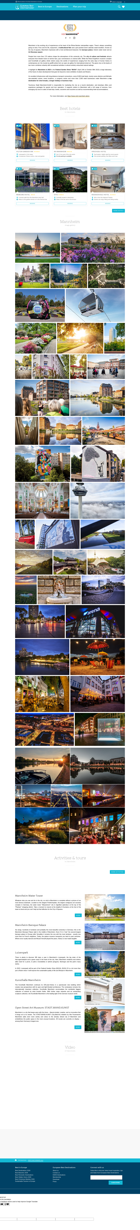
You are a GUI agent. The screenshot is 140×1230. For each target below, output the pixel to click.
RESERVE (32, 160)
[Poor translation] (7, 1204)
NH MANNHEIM (60, 151)
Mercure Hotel (23, 195)
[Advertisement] (70, 1144)
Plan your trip (79, 7)
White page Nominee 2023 (35, 1160)
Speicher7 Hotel (99, 151)
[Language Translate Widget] (118, 2)
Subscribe (115, 1182)
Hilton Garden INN (24, 151)
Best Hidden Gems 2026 (23, 1177)
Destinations (62, 7)
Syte (56, 195)
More (78, 915)
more (78, 942)
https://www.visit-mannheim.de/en (78, 96)
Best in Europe (45, 7)
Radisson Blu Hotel (100, 195)
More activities (117, 872)
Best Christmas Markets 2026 (24, 1179)
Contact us (56, 1172)
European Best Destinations (64, 1168)
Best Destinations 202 (22, 1170)
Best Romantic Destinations (24, 1175)
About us (56, 1170)
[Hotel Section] (70, 17)
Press (55, 1181)
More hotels (118, 210)
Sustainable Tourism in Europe (25, 1181)
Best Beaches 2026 (21, 1172)
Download (56, 1179)
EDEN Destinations (59, 1175)
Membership (57, 1177)
